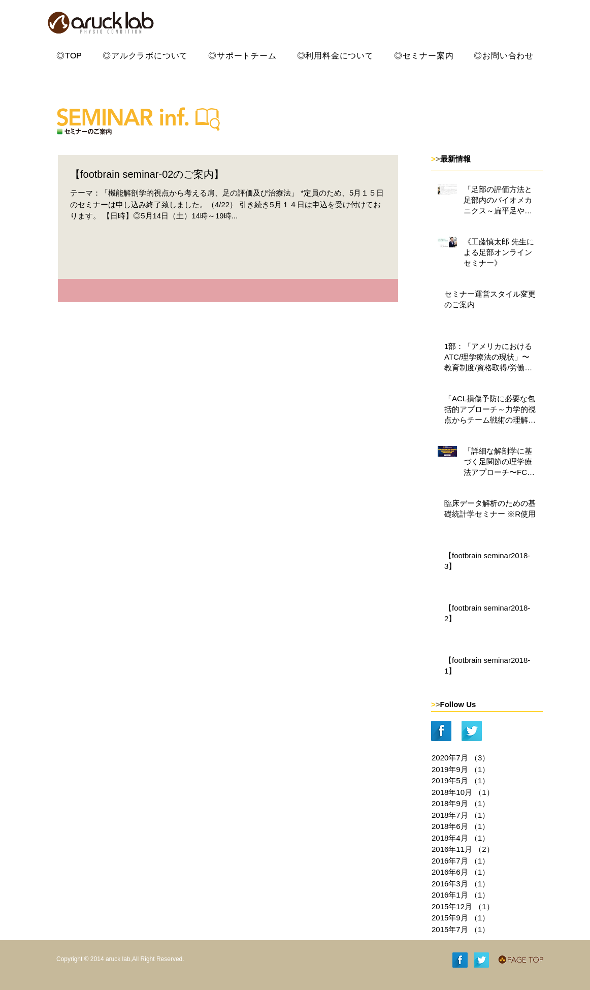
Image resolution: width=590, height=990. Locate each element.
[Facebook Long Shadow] (441, 731)
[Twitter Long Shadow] (472, 731)
